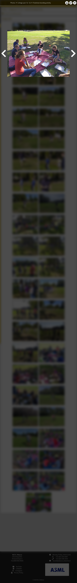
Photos (12, 3)
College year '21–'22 (24, 3)
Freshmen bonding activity (42, 3)
